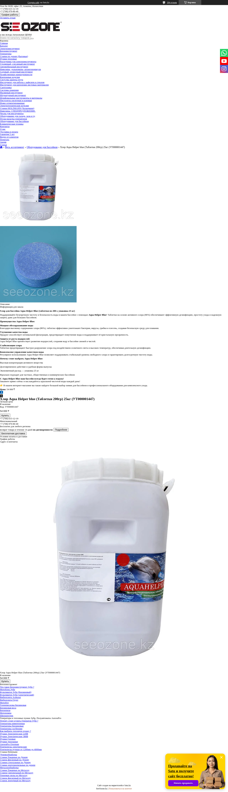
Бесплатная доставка (13, 433)
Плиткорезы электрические (13, 746)
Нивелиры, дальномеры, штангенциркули (20, 69)
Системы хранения (9, 90)
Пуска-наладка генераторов (13, 118)
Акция (3, 142)
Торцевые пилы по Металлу (13, 775)
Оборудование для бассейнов (14, 121)
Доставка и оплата (9, 131)
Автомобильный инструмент (14, 66)
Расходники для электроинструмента (18, 61)
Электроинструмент (10, 48)
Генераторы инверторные (12, 723)
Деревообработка (8, 754)
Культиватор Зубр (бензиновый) (15, 692)
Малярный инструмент (11, 92)
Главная (4, 43)
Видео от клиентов (9, 137)
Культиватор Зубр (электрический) (17, 694)
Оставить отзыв (7, 17)
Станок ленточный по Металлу (15, 780)
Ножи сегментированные (12, 103)
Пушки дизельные (9, 741)
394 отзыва (172, 2)
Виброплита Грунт (9, 700)
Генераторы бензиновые (12, 726)
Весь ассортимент (14, 147)
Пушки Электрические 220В (14, 733)
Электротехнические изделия (14, 105)
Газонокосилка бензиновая (13, 705)
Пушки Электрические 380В (14, 736)
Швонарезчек (6, 715)
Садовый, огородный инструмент (16, 71)
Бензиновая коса (8, 707)
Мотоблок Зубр (7, 689)
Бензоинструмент (8, 51)
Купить (5, 415)
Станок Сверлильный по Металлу (16, 772)
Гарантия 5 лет (7, 134)
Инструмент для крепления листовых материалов (24, 84)
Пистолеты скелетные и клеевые (16, 100)
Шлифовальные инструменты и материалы (21, 98)
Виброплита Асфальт (10, 697)
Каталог (4, 45)
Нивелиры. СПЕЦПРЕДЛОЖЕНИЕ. (18, 111)
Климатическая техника (11, 124)
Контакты (5, 126)
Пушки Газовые (8, 739)
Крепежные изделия (10, 77)
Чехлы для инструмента (12, 113)
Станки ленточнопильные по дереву (17, 765)
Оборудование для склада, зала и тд (17, 116)
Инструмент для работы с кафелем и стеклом (22, 82)
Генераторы (5, 53)
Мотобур (4, 702)
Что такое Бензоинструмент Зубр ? (17, 687)
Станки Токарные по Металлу (14, 770)
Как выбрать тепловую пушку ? (15, 731)
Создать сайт (33, 2)
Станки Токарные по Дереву (14, 757)
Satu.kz (127, 785)
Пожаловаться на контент (120, 788)
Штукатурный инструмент (13, 95)
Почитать (4, 139)
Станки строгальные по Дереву (15, 762)
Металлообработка (9, 767)
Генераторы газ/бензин (11, 728)
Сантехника (6, 87)
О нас (3, 129)
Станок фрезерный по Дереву (14, 759)
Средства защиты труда (11, 79)
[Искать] (32, 38)
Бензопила (5, 710)
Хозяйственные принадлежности (16, 74)
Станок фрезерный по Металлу (15, 778)
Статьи (3, 144)
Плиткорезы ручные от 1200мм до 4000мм (21, 749)
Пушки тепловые (8, 58)
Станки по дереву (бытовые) (14, 56)
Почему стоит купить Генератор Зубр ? (19, 720)
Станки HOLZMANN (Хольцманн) (17, 108)
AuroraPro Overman (9, 744)
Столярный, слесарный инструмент (17, 64)
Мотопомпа (5, 713)
